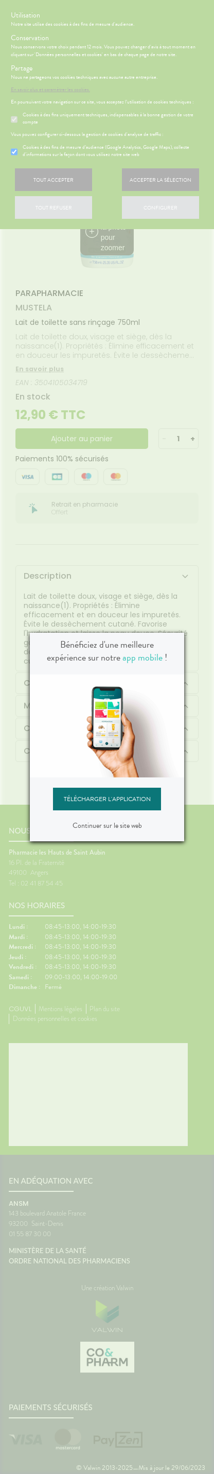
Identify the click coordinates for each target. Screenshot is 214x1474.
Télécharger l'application (107, 799)
